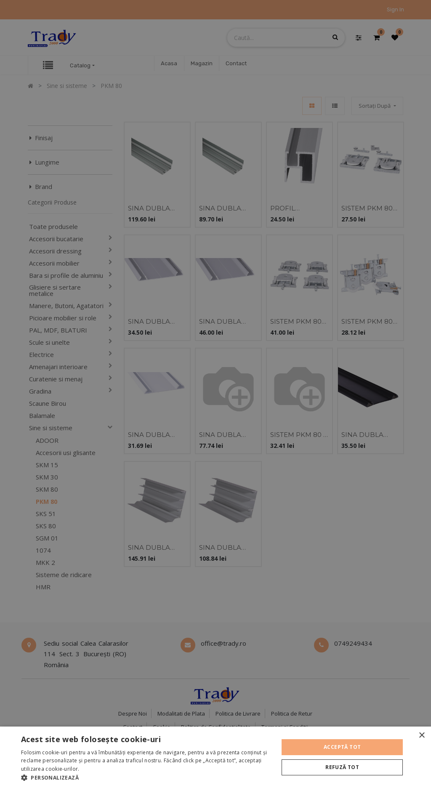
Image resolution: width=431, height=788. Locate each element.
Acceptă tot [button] (342, 747)
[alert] (215, 394)
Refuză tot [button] (342, 767)
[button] (146, 777)
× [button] (421, 735)
